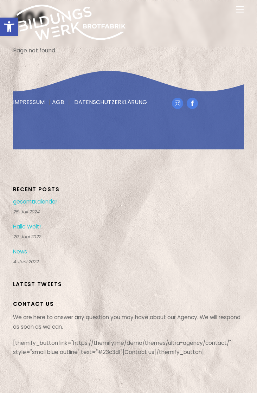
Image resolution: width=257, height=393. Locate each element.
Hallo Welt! (27, 226)
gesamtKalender (35, 201)
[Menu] (240, 10)
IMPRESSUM (29, 102)
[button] (9, 27)
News (20, 251)
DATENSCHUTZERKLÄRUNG (110, 102)
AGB (58, 102)
